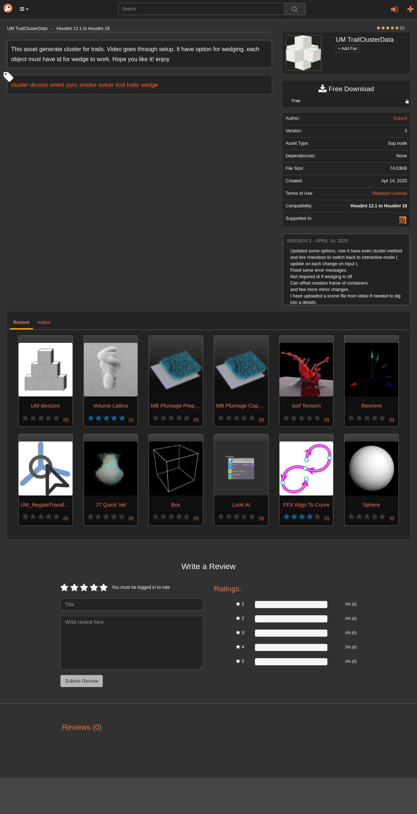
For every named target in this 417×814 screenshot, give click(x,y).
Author (44, 322)
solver (106, 85)
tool (120, 85)
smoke (87, 85)
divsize (39, 85)
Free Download (346, 89)
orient (57, 85)
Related (21, 322)
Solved (400, 118)
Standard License (389, 193)
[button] (24, 9)
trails (133, 85)
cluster (19, 85)
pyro (71, 85)
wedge (149, 85)
